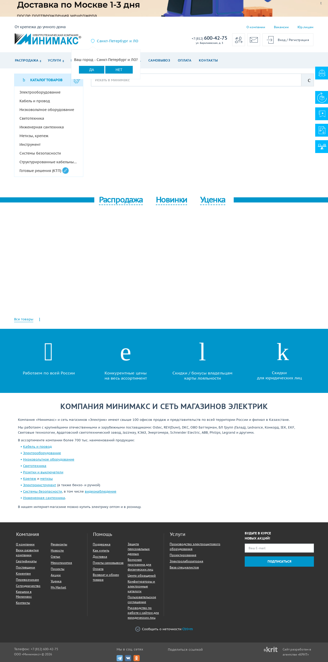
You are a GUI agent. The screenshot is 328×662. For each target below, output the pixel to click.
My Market (58, 587)
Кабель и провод (37, 446)
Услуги (54, 60)
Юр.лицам (305, 27)
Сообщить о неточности (164, 629)
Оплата (184, 60)
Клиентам (23, 573)
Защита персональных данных (139, 549)
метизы (46, 478)
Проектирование (183, 555)
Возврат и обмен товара (106, 577)
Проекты (57, 569)
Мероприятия (61, 563)
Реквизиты (59, 544)
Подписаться (279, 561)
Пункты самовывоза (108, 563)
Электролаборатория (186, 561)
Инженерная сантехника (44, 498)
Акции (56, 575)
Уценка (56, 581)
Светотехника (34, 466)
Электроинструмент (39, 485)
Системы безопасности (42, 491)
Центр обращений (142, 575)
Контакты (208, 60)
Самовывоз (159, 60)
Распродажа (26, 60)
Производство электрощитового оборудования (195, 546)
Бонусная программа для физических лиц (140, 564)
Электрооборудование (42, 453)
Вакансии (281, 27)
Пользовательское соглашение (142, 599)
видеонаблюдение (100, 491)
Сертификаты (26, 561)
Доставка (100, 556)
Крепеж (29, 478)
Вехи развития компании (27, 552)
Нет (119, 69)
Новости (57, 550)
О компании (256, 27)
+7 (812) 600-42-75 (44, 649)
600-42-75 (209, 38)
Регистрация (299, 40)
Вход (282, 40)
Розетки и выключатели (43, 472)
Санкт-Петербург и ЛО (117, 41)
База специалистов (184, 567)
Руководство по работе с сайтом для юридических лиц (143, 612)
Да (91, 69)
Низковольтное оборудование (48, 459)
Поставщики (25, 567)
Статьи (55, 556)
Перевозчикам (27, 580)
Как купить (101, 550)
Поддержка (101, 544)
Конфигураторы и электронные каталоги (141, 586)
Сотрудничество (28, 586)
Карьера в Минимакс (24, 594)
